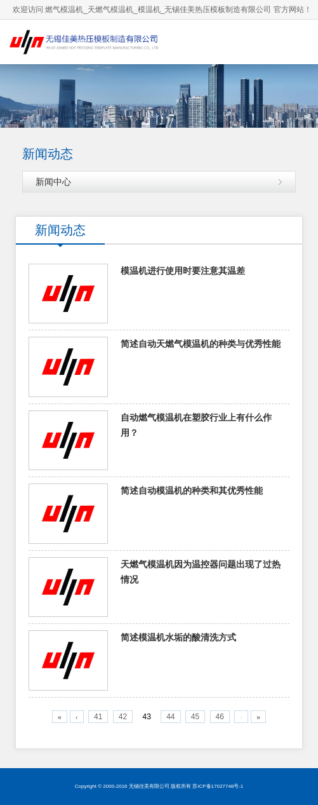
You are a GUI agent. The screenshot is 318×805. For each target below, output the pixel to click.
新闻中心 (53, 182)
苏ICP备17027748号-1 (217, 786)
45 (195, 716)
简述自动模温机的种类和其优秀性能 (192, 491)
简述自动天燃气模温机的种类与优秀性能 (201, 344)
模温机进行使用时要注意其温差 (183, 271)
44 (170, 716)
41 (98, 716)
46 (220, 716)
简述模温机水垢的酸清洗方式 (178, 637)
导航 (296, 41)
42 (123, 716)
